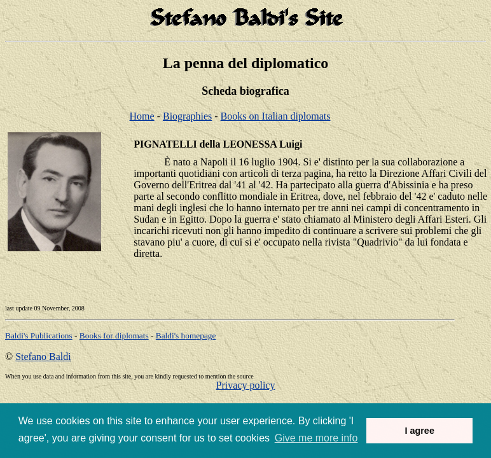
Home (142, 116)
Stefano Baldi (43, 356)
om (186, 335)
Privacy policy (245, 385)
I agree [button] (419, 431)
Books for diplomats (114, 335)
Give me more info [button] (316, 438)
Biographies (187, 116)
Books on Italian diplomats (276, 116)
